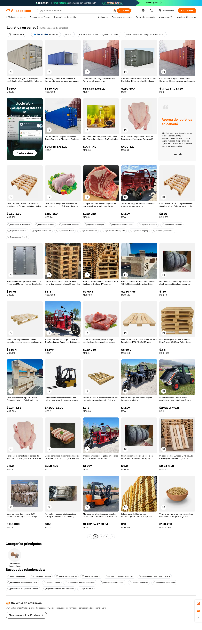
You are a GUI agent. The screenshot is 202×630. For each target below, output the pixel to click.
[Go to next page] (112, 536)
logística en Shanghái (94, 224)
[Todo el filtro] (16, 34)
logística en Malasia (44, 224)
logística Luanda (52, 582)
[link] (198, 603)
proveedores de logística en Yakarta (23, 582)
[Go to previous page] (89, 536)
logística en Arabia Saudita (122, 224)
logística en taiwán (88, 231)
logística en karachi (91, 576)
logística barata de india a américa (58, 589)
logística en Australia (172, 224)
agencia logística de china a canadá (154, 576)
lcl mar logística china (163, 231)
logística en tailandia (41, 231)
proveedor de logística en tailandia (80, 582)
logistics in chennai (148, 224)
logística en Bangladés (66, 576)
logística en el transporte (18, 224)
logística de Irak (86, 589)
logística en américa (16, 231)
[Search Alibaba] (75, 10)
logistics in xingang (139, 231)
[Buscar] (124, 10)
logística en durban (139, 582)
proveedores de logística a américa (22, 589)
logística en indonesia (69, 224)
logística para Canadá (17, 237)
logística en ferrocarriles (164, 582)
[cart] (152, 11)
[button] (114, 10)
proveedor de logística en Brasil (119, 576)
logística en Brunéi (65, 231)
